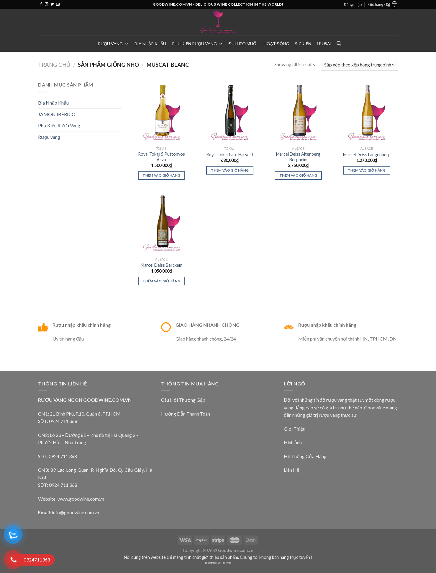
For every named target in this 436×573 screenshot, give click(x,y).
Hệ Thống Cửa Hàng (305, 456)
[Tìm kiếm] (339, 43)
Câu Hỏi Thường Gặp (183, 400)
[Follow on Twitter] (52, 4)
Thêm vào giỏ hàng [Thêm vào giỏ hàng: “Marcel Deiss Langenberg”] (367, 170)
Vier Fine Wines (224, 562)
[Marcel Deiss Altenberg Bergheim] (298, 112)
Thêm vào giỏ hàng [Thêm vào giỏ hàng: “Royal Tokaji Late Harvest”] (230, 170)
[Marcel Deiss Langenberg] (366, 112)
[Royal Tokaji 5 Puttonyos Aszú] (161, 112)
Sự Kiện (303, 43)
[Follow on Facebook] (41, 4)
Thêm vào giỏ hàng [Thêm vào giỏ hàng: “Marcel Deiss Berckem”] (161, 281)
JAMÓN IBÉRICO (57, 114)
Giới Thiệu (294, 429)
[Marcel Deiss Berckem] (161, 222)
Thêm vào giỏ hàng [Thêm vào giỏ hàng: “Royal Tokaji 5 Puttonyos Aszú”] (161, 175)
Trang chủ (54, 64)
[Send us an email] (58, 4)
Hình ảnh (293, 442)
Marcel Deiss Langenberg (367, 154)
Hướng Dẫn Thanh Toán (185, 413)
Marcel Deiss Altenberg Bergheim (298, 157)
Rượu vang (113, 43)
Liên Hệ (291, 470)
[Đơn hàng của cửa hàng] (359, 65)
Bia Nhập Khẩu (150, 43)
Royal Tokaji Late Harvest (229, 154)
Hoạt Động (276, 43)
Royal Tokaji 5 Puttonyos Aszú (161, 157)
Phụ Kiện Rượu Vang (197, 43)
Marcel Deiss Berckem (161, 265)
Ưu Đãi (324, 43)
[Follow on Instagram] (46, 4)
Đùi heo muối (243, 43)
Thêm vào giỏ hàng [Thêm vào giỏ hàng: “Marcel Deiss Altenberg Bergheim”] (298, 175)
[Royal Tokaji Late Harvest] (230, 112)
